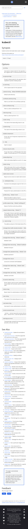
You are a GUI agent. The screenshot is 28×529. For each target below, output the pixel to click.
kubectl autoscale (8, 350)
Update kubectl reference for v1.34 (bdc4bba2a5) (13, 502)
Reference (18, 13)
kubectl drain (7, 391)
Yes (4, 493)
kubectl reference (7, 16)
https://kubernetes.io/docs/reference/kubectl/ (13, 55)
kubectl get (7, 409)
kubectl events (7, 396)
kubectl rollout (7, 439)
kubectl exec (7, 398)
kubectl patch (7, 424)
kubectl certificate (8, 355)
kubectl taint (7, 452)
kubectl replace (8, 436)
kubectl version (8, 461)
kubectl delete (7, 380)
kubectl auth (7, 349)
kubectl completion (8, 362)
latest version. (18, 36)
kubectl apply (7, 344)
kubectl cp (6, 370)
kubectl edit (7, 395)
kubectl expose (8, 405)
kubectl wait (7, 464)
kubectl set (7, 451)
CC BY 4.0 (14, 511)
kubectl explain (8, 401)
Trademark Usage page (14, 522)
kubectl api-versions (9, 339)
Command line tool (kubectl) (9, 15)
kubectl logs (7, 418)
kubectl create (7, 373)
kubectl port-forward (9, 429)
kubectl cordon (7, 368)
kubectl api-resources (9, 335)
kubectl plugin (7, 426)
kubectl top (7, 456)
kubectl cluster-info (9, 358)
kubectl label (7, 414)
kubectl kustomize (8, 411)
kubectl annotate (8, 332)
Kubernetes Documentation (8, 13)
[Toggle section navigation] (24, 7)
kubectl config (7, 366)
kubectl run (7, 442)
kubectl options (8, 421)
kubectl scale (7, 446)
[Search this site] (13, 7)
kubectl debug (7, 377)
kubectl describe (8, 385)
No (9, 493)
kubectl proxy (7, 433)
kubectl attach (7, 347)
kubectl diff (7, 388)
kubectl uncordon (8, 459)
